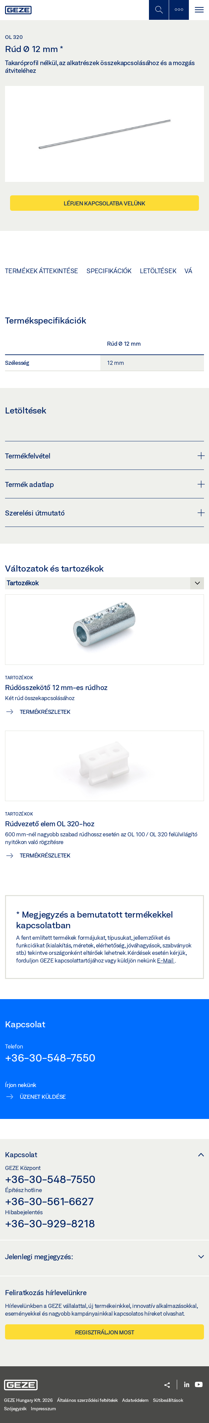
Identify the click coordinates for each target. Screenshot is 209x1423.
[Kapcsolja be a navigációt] (199, 10)
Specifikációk (109, 271)
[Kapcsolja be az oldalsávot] (179, 10)
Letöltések (158, 271)
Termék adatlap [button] (104, 484)
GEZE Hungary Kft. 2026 (28, 1400)
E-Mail (165, 960)
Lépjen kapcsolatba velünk (104, 203)
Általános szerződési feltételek (87, 1400)
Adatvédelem (135, 1400)
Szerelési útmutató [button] (104, 513)
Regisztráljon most (104, 1332)
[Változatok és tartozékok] (104, 585)
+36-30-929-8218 (50, 1223)
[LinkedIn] (187, 1385)
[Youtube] (199, 1385)
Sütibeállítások (168, 1400)
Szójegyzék (15, 1408)
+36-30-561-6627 (49, 1201)
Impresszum (43, 1408)
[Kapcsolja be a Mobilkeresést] (159, 10)
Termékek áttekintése (41, 271)
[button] (167, 1385)
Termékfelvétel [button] (104, 456)
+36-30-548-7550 (50, 1057)
